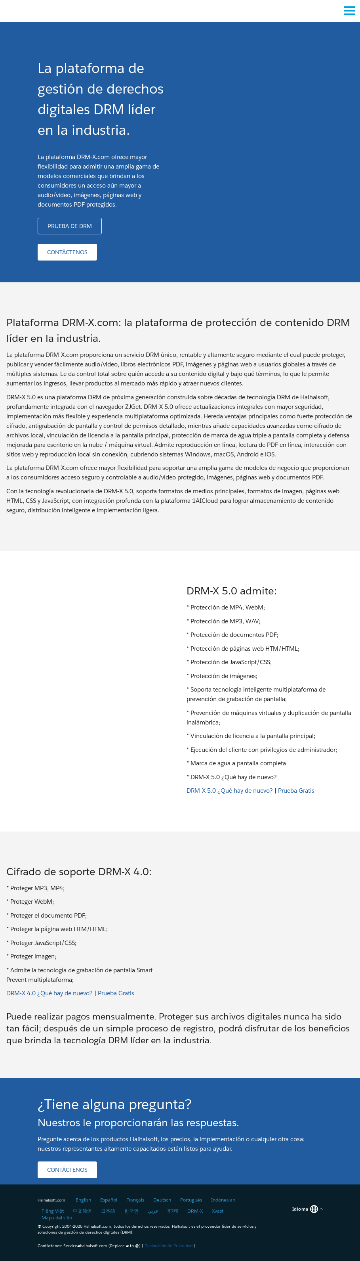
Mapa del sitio (57, 1217)
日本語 (108, 1210)
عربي (153, 1210)
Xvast (217, 1210)
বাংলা (173, 1210)
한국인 (131, 1210)
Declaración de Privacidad (168, 1245)
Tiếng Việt (53, 1210)
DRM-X (195, 1210)
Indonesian (223, 1199)
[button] (70, 226)
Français (135, 1199)
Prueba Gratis (296, 790)
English (83, 1199)
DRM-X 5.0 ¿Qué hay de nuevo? (230, 790)
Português (191, 1199)
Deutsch (162, 1199)
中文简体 (82, 1210)
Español (108, 1199)
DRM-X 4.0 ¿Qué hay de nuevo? (49, 993)
